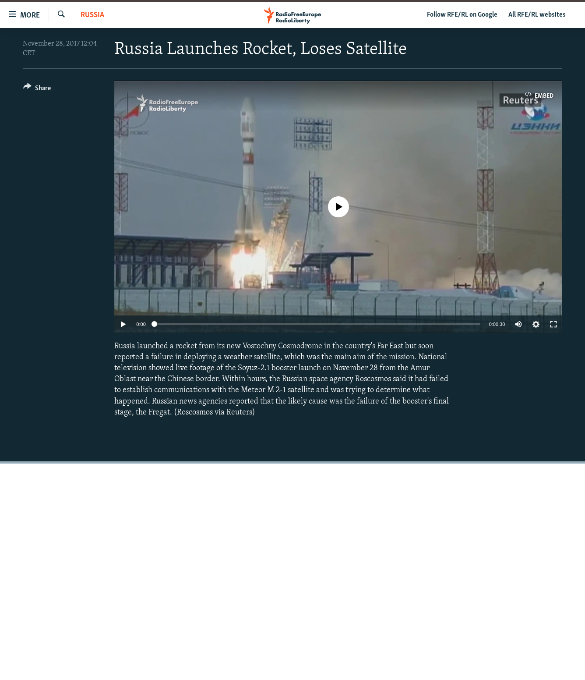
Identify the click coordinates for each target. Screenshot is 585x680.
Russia (92, 15)
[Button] (37, 90)
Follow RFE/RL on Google (462, 14)
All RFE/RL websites (537, 14)
